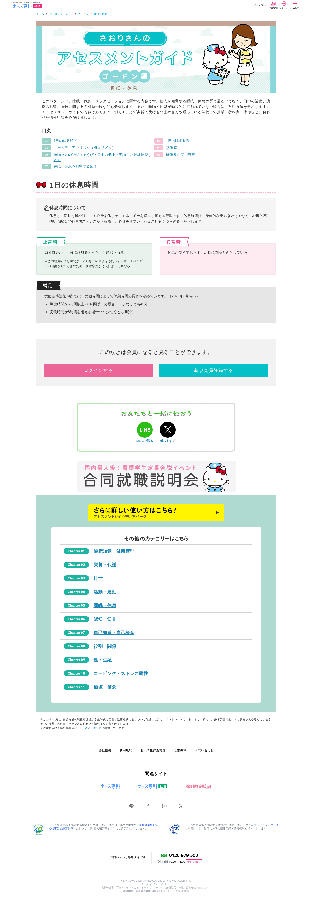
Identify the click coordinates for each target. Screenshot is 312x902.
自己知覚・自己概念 (99, 633)
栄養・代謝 (90, 565)
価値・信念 (90, 687)
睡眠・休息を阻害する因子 (75, 166)
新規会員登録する (213, 370)
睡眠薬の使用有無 (180, 155)
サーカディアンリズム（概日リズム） (84, 148)
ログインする (98, 370)
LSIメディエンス (91, 728)
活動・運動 (90, 592)
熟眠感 (171, 148)
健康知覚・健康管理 (99, 551)
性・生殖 (88, 660)
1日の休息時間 (65, 141)
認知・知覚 (90, 619)
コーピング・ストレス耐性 (106, 673)
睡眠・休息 (90, 605)
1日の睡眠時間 (178, 141)
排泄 (83, 578)
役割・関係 (90, 646)
